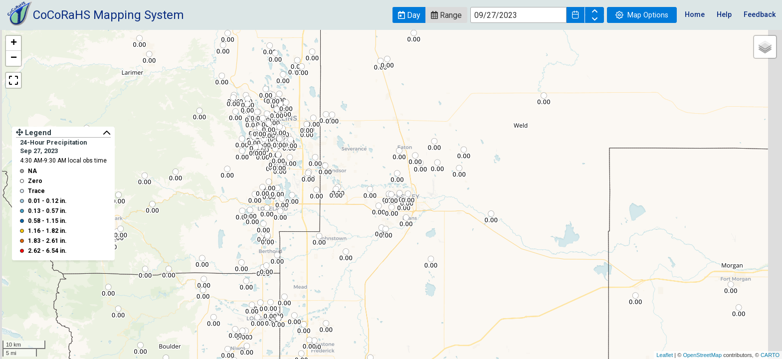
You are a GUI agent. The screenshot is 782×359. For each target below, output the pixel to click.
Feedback (760, 14)
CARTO (770, 355)
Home (695, 14)
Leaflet (664, 355)
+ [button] (13, 43)
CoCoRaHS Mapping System (108, 15)
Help (724, 14)
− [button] (13, 58)
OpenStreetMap (702, 355)
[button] (408, 15)
